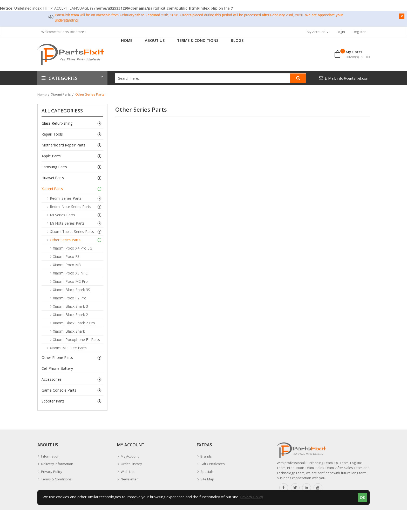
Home (42, 94)
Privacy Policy (251, 496)
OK (362, 497)
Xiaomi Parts (61, 94)
